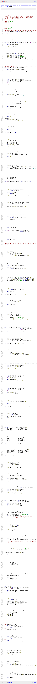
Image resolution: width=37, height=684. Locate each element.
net (5, 6)
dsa (7, 6)
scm (8, 5)
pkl (19, 5)
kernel (2, 5)
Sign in (35, 1)
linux (11, 5)
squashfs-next (24, 5)
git (17, 5)
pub (6, 5)
